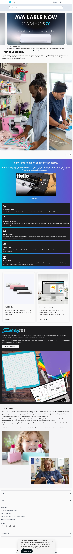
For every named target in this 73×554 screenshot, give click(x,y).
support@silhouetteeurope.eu (9, 510)
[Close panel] (53, 541)
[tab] (33, 50)
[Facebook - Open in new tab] (2, 526)
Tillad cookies (26, 551)
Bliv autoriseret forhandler (8, 519)
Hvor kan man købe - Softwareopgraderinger (13, 516)
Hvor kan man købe (6, 513)
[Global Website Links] (61, 2)
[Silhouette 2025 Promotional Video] (36, 184)
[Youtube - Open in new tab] (14, 526)
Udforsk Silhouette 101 (10, 346)
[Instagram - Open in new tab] (10, 526)
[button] (66, 154)
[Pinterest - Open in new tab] (6, 526)
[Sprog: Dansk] (55, 2)
